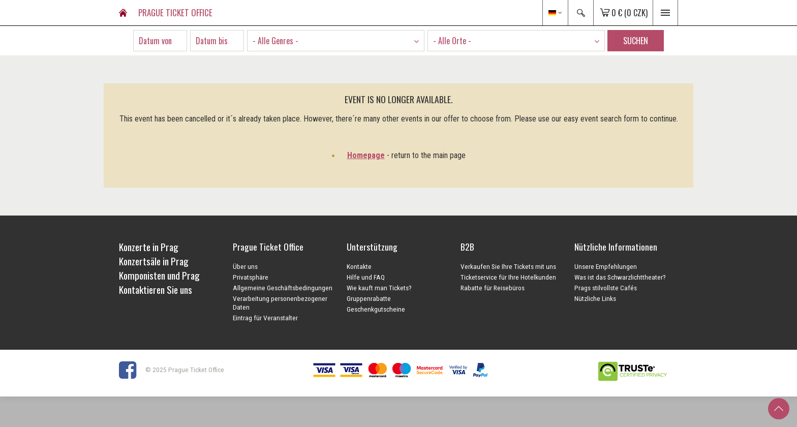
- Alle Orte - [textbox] (452, 41)
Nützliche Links (595, 298)
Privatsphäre (250, 277)
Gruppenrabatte (369, 298)
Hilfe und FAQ (366, 277)
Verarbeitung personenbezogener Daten (280, 302)
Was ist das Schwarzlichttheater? (620, 277)
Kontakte (359, 266)
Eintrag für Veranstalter (265, 318)
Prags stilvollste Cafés (605, 288)
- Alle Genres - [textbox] (275, 41)
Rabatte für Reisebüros (493, 288)
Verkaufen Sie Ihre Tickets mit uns (508, 266)
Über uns (245, 266)
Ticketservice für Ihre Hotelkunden (508, 277)
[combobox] (335, 40)
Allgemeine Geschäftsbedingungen (282, 288)
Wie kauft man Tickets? (379, 288)
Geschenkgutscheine (376, 309)
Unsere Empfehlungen (605, 266)
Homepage (366, 155)
